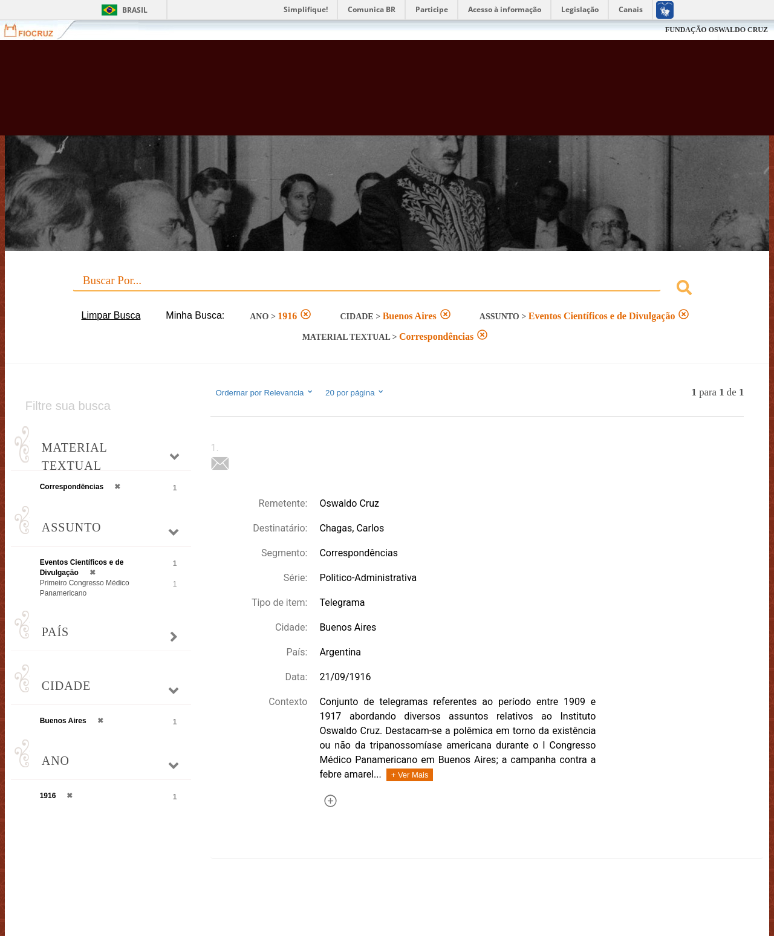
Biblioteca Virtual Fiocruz (338, 93)
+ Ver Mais (410, 774)
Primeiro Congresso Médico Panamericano (84, 588)
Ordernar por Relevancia (264, 392)
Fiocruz (36, 30)
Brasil (135, 10)
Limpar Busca (110, 315)
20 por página (355, 392)
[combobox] (387, 289)
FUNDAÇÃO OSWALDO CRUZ (716, 29)
